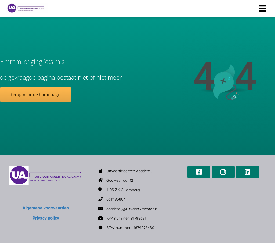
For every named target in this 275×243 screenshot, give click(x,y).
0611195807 (115, 199)
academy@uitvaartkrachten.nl (132, 208)
